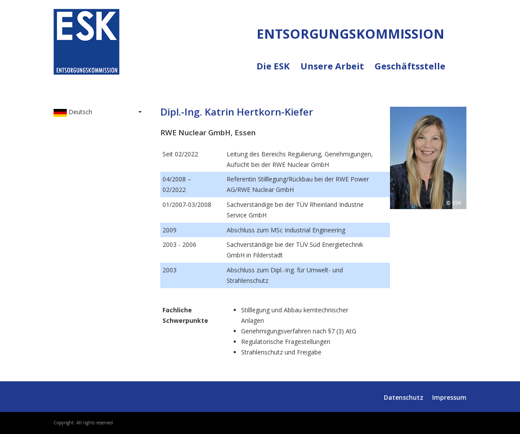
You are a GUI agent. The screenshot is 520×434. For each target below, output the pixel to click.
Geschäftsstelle (410, 66)
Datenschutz (403, 397)
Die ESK (278, 71)
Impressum (449, 397)
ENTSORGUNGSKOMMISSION (134, 84)
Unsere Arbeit (337, 71)
